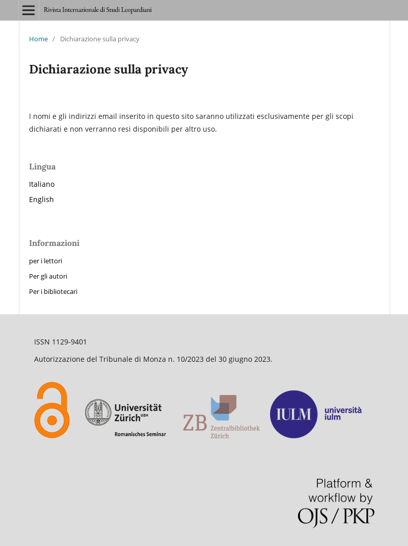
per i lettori (45, 260)
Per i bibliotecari (53, 291)
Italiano (42, 184)
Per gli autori (48, 276)
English (41, 199)
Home (38, 38)
